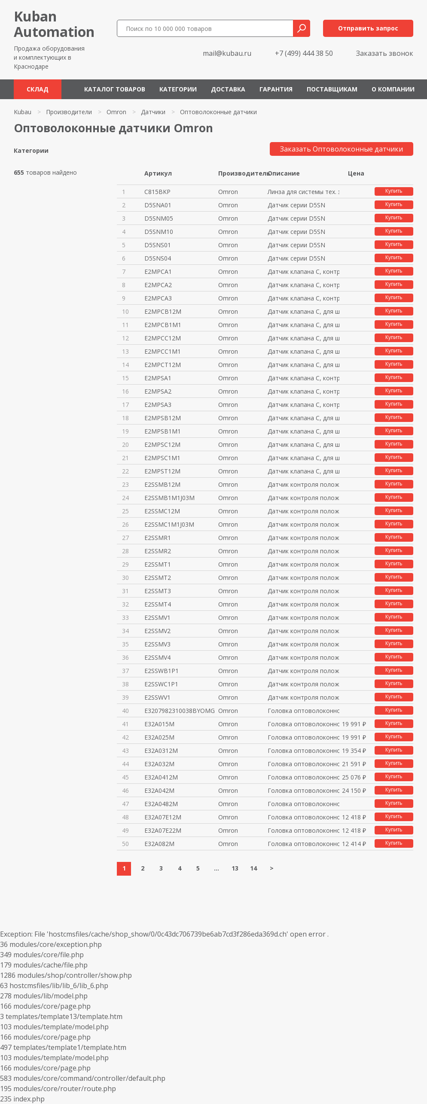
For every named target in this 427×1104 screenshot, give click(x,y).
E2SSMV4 (157, 657)
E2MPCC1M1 (162, 351)
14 (253, 868)
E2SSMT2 (157, 577)
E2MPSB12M (162, 418)
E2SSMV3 (157, 644)
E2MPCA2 (158, 285)
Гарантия (276, 89)
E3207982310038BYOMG (179, 711)
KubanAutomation (54, 24)
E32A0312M (161, 750)
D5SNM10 (158, 231)
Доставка (228, 89)
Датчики (153, 112)
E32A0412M (161, 777)
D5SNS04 (157, 258)
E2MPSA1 (157, 378)
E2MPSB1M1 (162, 431)
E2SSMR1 (157, 538)
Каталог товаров (114, 89)
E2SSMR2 (157, 551)
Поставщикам (332, 89)
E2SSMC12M (162, 511)
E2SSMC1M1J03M (169, 524)
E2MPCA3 (158, 298)
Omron (116, 112)
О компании (393, 89)
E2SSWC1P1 (161, 684)
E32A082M (159, 844)
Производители (69, 112)
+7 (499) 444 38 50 (304, 53)
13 (235, 868)
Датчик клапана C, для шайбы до (303, 311)
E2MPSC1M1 (162, 458)
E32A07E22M (162, 830)
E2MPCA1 (158, 271)
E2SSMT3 (157, 591)
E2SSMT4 (157, 604)
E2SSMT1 (157, 564)
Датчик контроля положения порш (303, 484)
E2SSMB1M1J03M (169, 498)
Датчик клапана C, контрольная (303, 271)
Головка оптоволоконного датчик (303, 711)
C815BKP (157, 192)
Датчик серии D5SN (296, 205)
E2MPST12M (162, 471)
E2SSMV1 (157, 617)
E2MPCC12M (162, 338)
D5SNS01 (157, 245)
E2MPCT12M (162, 365)
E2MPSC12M (162, 444)
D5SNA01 (157, 205)
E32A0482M (161, 804)
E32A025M (159, 737)
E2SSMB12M (162, 484)
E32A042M (159, 790)
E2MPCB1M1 (162, 325)
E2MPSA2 (157, 391)
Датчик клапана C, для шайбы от (303, 418)
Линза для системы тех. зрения (303, 192)
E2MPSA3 (157, 404)
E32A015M (159, 724)
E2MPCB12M (162, 311)
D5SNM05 (158, 218)
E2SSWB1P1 (161, 671)
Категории (178, 89)
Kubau (22, 112)
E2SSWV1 (157, 697)
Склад (38, 89)
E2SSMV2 (157, 631)
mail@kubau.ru (227, 53)
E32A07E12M (162, 817)
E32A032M (159, 764)
